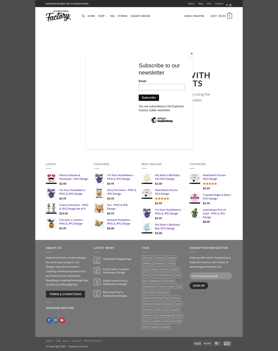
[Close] (191, 54)
